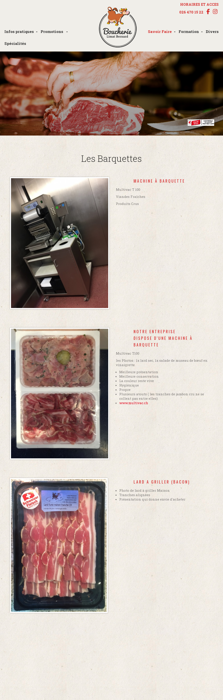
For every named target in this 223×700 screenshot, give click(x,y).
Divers (212, 31)
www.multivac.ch (133, 403)
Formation (189, 31)
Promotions (52, 31)
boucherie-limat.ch (118, 27)
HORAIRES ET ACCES (199, 4)
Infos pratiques (19, 31)
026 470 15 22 (191, 12)
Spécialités (15, 43)
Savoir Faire (160, 31)
